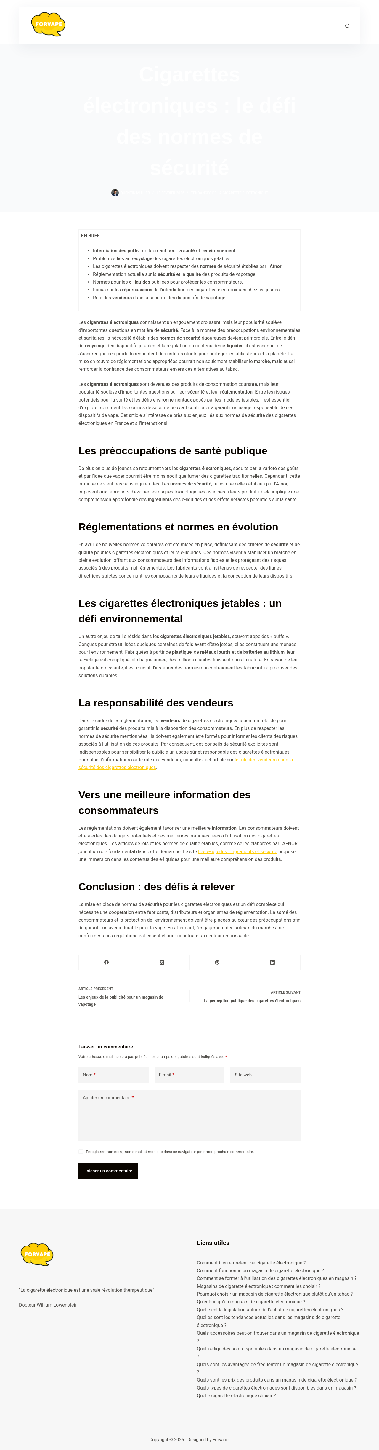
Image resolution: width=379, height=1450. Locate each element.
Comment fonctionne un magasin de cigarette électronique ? (260, 1270)
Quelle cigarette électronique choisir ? (236, 1395)
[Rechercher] (347, 26)
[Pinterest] (217, 962)
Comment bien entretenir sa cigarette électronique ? (251, 1263)
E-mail (166, 1075)
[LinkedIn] (273, 962)
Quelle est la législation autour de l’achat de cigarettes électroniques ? (270, 1309)
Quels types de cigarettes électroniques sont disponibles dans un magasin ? (276, 1388)
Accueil (111, 25)
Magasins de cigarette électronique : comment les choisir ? (258, 1286)
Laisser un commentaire (108, 1171)
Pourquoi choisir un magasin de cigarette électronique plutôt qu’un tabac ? (275, 1294)
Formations (145, 25)
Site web (243, 1074)
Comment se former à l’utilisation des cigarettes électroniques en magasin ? (276, 1278)
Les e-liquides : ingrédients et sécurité (237, 851)
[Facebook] (106, 962)
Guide (180, 25)
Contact (267, 25)
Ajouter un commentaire (108, 1098)
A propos (212, 25)
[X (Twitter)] (162, 962)
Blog (240, 25)
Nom (89, 1075)
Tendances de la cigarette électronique (229, 193)
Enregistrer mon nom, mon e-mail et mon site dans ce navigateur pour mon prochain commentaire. (170, 1152)
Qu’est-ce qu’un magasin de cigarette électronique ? (251, 1301)
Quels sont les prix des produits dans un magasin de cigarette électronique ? (277, 1380)
